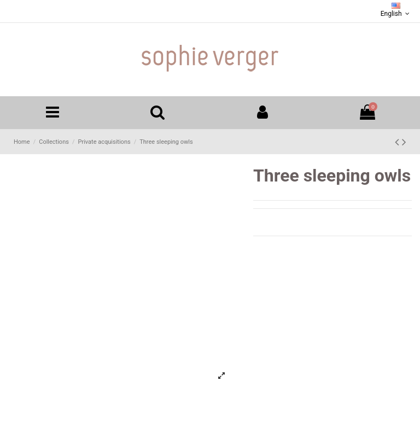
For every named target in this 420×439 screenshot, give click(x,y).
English (396, 10)
